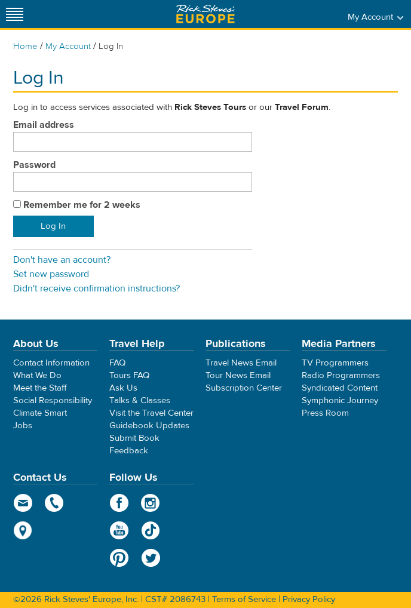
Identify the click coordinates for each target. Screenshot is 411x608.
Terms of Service (244, 599)
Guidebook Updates (149, 425)
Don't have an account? (62, 260)
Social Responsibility (52, 400)
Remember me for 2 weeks (81, 205)
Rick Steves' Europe (205, 14)
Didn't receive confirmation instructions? (96, 288)
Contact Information (51, 363)
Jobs (22, 425)
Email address (43, 125)
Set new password (51, 274)
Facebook (119, 502)
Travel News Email (241, 363)
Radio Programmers (341, 375)
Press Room (325, 413)
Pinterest (119, 557)
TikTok (151, 530)
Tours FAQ (129, 375)
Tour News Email (238, 375)
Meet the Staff (40, 388)
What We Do (37, 375)
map (23, 530)
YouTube (119, 530)
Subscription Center (243, 388)
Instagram (151, 502)
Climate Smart (40, 413)
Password (34, 165)
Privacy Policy (309, 599)
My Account (68, 46)
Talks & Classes (139, 400)
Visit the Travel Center (151, 413)
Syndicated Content (340, 388)
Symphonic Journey (340, 400)
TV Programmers (335, 363)
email (23, 502)
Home (25, 46)
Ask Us (123, 388)
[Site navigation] (15, 14)
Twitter (151, 557)
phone (55, 502)
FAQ (117, 363)
